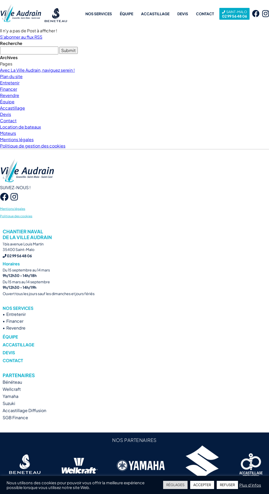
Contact (205, 13)
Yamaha (10, 402)
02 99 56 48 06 (234, 13)
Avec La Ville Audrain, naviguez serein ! (37, 70)
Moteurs (8, 133)
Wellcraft (12, 395)
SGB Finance (15, 424)
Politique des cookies (16, 222)
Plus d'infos (250, 485)
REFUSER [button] (227, 485)
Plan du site (11, 76)
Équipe (126, 13)
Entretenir (9, 82)
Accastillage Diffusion (24, 417)
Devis (182, 13)
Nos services (98, 13)
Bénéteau (12, 388)
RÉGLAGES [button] (175, 485)
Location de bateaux (20, 127)
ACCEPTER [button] (202, 485)
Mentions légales (17, 139)
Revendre (9, 95)
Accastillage (155, 13)
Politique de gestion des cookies (32, 146)
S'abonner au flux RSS (21, 37)
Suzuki (9, 409)
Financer (8, 89)
